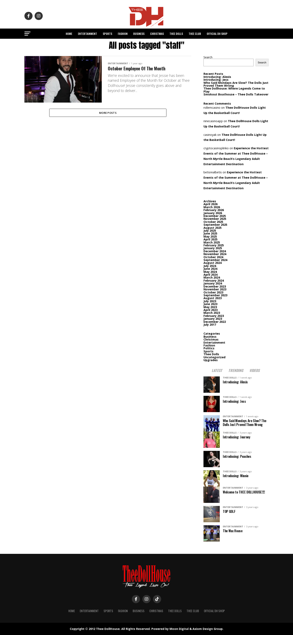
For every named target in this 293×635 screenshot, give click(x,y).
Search (207, 57)
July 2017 (209, 324)
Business (138, 33)
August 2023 (212, 298)
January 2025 (212, 248)
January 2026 (212, 213)
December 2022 (214, 322)
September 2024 (215, 260)
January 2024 (212, 283)
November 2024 (214, 254)
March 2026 (211, 207)
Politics (208, 348)
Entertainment (87, 33)
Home (69, 33)
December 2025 (214, 216)
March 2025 (211, 242)
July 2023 (209, 301)
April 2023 (210, 310)
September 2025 (215, 225)
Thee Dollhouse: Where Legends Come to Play (234, 89)
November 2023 (214, 289)
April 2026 (210, 204)
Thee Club (195, 33)
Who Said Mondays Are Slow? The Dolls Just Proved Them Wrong (235, 84)
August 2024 (212, 263)
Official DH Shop (217, 33)
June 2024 (210, 269)
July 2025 (209, 230)
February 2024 (213, 280)
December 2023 (214, 286)
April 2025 (210, 239)
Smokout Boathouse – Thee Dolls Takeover (235, 94)
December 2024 (214, 251)
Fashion (123, 33)
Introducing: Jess (215, 80)
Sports (107, 33)
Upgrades (210, 360)
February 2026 (213, 210)
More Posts (108, 113)
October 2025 (213, 222)
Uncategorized (214, 357)
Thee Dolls (176, 33)
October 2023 (213, 292)
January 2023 (212, 319)
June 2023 (210, 304)
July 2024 (209, 266)
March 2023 (211, 313)
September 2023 (215, 295)
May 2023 (210, 307)
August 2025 (212, 228)
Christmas (157, 33)
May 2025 (210, 236)
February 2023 (213, 316)
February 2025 (213, 245)
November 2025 (214, 219)
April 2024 (210, 275)
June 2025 (210, 233)
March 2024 (211, 277)
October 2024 (213, 257)
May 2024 (210, 272)
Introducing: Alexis (217, 77)
